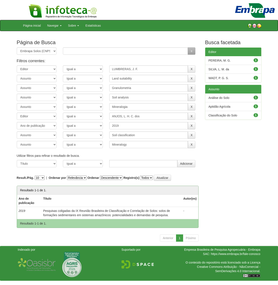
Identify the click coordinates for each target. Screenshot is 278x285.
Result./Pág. (25, 177)
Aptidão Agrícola (219, 106)
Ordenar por (57, 177)
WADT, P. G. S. (218, 78)
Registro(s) (131, 177)
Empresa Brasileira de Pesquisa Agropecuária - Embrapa (222, 249)
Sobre (73, 25)
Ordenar (93, 177)
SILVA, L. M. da (218, 69)
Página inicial (32, 25)
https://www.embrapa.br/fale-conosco (235, 254)
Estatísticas (93, 25)
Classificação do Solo (222, 115)
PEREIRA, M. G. (219, 60)
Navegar (54, 25)
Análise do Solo (218, 98)
